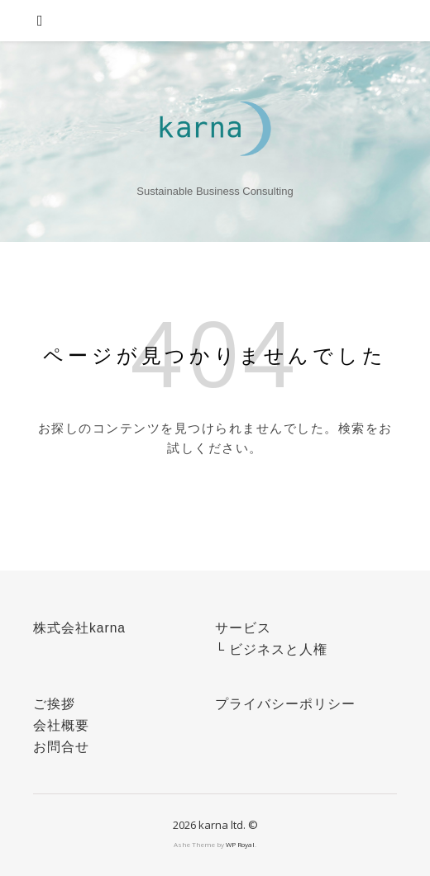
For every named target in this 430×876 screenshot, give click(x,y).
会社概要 (61, 725)
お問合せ (61, 747)
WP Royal (240, 844)
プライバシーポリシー (285, 704)
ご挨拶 (54, 704)
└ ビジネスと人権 (271, 649)
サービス (243, 628)
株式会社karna (79, 628)
